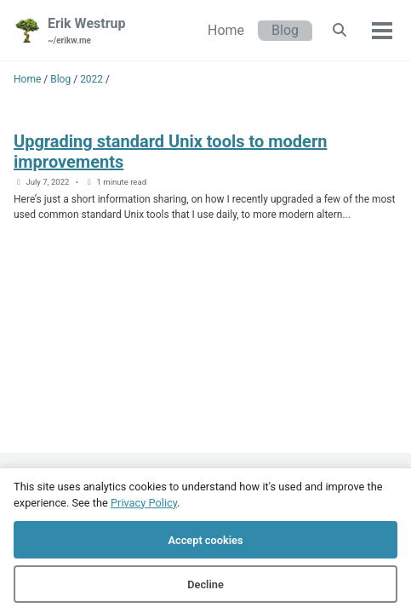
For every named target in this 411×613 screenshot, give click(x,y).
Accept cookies (205, 540)
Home (226, 30)
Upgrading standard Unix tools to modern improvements (170, 151)
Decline (205, 584)
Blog (285, 30)
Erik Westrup (86, 31)
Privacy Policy (144, 502)
